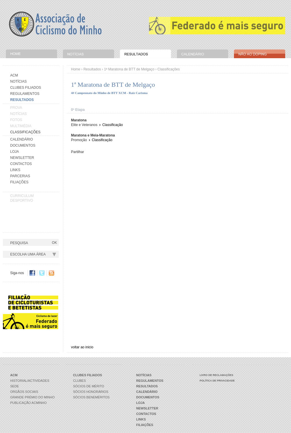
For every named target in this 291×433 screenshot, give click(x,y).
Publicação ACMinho (28, 402)
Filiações (19, 182)
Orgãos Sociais (24, 391)
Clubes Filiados (25, 88)
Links (15, 170)
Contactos (21, 164)
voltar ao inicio (82, 347)
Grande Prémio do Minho (32, 397)
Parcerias (20, 176)
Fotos (16, 120)
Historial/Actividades (29, 380)
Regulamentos (24, 94)
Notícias (18, 81)
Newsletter (22, 158)
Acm (14, 75)
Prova (16, 108)
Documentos (22, 145)
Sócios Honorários (90, 391)
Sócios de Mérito (88, 386)
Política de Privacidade (217, 380)
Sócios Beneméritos (91, 397)
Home (75, 69)
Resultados (92, 69)
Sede (14, 386)
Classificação (112, 125)
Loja (14, 152)
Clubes (79, 380)
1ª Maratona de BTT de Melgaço (129, 69)
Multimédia (20, 126)
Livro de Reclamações (216, 375)
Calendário (21, 139)
